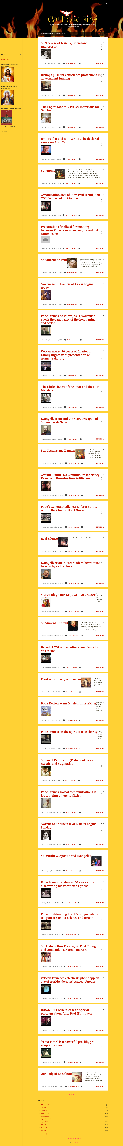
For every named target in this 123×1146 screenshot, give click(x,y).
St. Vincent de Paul (54, 260)
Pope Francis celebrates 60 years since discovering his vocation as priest (67, 884)
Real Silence (49, 538)
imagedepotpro (77, 1142)
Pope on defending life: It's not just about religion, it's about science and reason (69, 916)
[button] (103, 42)
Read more (100, 63)
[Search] (107, 4)
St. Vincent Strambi (54, 623)
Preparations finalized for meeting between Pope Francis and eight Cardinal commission (69, 230)
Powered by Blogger (73, 1138)
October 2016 (45, 1116)
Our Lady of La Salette (56, 1074)
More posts (72, 1094)
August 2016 (44, 1122)
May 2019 (44, 1107)
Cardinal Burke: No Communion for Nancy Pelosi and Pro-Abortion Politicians (70, 476)
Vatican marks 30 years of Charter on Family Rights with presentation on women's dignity (66, 355)
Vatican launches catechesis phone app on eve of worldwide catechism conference (70, 979)
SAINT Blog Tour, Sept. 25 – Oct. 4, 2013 (68, 595)
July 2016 (43, 1124)
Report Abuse (5, 59)
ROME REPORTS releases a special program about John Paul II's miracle (66, 1011)
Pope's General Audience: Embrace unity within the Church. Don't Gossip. (69, 508)
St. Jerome (48, 170)
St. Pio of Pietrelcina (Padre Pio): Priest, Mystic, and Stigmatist (68, 762)
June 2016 (44, 1127)
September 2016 (46, 1119)
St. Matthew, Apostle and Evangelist (66, 856)
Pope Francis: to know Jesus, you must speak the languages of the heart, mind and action (68, 319)
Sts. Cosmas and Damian (58, 450)
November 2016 (45, 1113)
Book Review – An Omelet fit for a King (68, 703)
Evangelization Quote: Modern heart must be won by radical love (70, 564)
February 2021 (45, 1105)
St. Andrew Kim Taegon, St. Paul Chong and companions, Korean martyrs (68, 948)
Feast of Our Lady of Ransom (61, 679)
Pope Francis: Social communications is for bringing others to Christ (68, 793)
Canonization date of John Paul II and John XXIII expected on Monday (70, 196)
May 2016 (43, 1130)
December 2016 (45, 1110)
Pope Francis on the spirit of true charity (69, 732)
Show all (101, 34)
